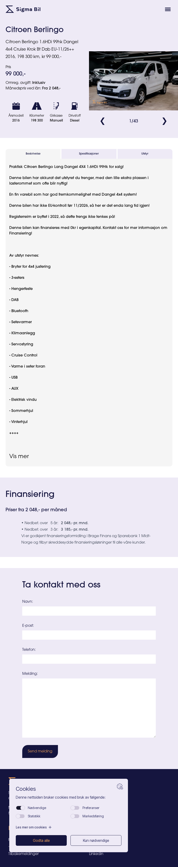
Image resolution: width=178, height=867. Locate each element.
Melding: (30, 674)
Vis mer (19, 456)
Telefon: (29, 650)
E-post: (28, 626)
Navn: (27, 602)
